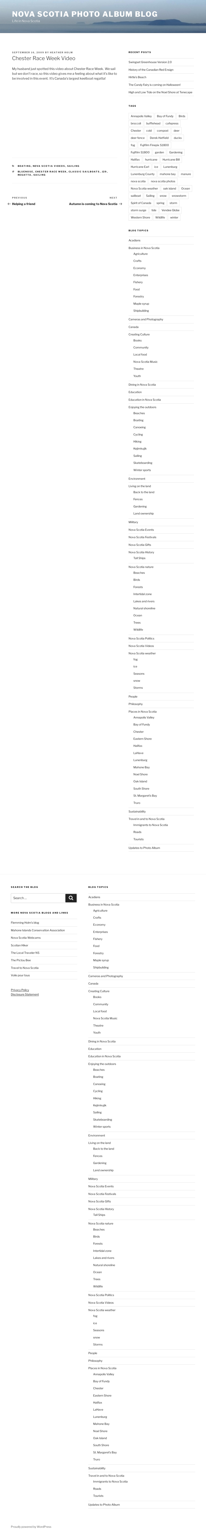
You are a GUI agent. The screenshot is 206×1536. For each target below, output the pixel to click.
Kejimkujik (140, 448)
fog (133, 145)
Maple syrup (141, 303)
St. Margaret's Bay (145, 795)
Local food (140, 354)
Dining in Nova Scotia (142, 384)
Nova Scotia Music (145, 361)
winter (174, 217)
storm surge (138, 210)
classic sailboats (84, 171)
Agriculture (140, 253)
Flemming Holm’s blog (25, 922)
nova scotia (138, 181)
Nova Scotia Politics (141, 638)
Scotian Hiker (19, 945)
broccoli (136, 123)
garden (159, 152)
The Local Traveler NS (25, 952)
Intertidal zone (142, 594)
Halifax (135, 159)
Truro (136, 802)
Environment (137, 478)
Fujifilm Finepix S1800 (154, 145)
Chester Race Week (51, 171)
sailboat (136, 195)
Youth (137, 376)
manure (186, 174)
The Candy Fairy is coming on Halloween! (154, 84)
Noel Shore (140, 774)
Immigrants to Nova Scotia (150, 825)
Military (133, 522)
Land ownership (143, 513)
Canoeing (139, 427)
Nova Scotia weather (144, 188)
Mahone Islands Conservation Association (38, 930)
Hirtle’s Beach (137, 77)
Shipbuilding (141, 310)
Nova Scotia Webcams (26, 937)
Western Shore (140, 217)
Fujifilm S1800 (140, 152)
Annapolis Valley (141, 116)
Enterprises (140, 275)
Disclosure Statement (25, 994)
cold (149, 130)
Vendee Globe (170, 210)
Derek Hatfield (159, 137)
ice (156, 166)
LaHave (138, 753)
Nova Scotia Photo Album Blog (85, 14)
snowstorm (179, 195)
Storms (138, 687)
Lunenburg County (142, 174)
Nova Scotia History (141, 552)
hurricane (151, 159)
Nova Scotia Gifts (140, 544)
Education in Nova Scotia (145, 399)
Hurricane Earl (140, 166)
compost (162, 130)
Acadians (134, 240)
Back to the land (143, 492)
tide (153, 210)
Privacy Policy (20, 990)
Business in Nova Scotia (144, 248)
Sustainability (137, 811)
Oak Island (140, 781)
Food (136, 289)
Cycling (138, 434)
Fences (138, 499)
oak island (169, 188)
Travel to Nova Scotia (25, 967)
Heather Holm (61, 52)
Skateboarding (142, 462)
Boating (24, 166)
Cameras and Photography (146, 319)
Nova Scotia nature (141, 567)
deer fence (138, 137)
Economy (139, 268)
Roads (137, 832)
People (133, 696)
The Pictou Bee (21, 960)
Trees (137, 622)
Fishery (138, 282)
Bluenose (25, 171)
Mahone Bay (141, 767)
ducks (178, 137)
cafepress (172, 123)
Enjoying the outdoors (142, 407)
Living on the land (140, 486)
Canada (134, 327)
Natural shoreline (144, 608)
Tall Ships (139, 558)
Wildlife (160, 217)
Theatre (138, 368)
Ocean (185, 188)
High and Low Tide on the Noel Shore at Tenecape (160, 92)
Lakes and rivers (143, 601)
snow (163, 195)
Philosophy (136, 704)
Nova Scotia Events (141, 529)
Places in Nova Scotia (143, 711)
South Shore (141, 788)
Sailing (73, 166)
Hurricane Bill (171, 159)
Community (140, 347)
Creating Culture (139, 334)
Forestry (138, 296)
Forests (138, 587)
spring (160, 203)
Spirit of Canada (141, 203)
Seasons (138, 673)
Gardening (175, 152)
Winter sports (142, 470)
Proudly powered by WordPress (31, 1526)
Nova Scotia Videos (49, 166)
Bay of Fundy (165, 116)
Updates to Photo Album (144, 847)
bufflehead (153, 123)
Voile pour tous (20, 975)
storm (173, 203)
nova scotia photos (163, 181)
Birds (182, 116)
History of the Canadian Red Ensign (151, 69)
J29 (104, 171)
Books (137, 340)
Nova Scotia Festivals (142, 537)
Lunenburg (170, 166)
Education (135, 392)
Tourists (138, 839)
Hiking (137, 441)
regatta (25, 174)
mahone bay (168, 174)
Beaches (139, 413)
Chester (136, 130)
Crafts (137, 260)
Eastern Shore (142, 738)
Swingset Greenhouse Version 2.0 (150, 62)
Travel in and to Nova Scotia (147, 819)
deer (176, 130)
